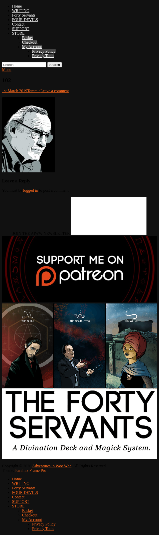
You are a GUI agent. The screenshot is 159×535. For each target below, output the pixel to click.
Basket (27, 38)
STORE (18, 33)
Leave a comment (55, 91)
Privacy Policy (44, 51)
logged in (30, 190)
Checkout (29, 42)
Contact (18, 24)
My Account (32, 47)
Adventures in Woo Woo (51, 466)
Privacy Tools (43, 56)
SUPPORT (20, 29)
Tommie (33, 91)
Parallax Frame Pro (30, 470)
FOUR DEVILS (25, 20)
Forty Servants (24, 15)
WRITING (20, 11)
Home (17, 6)
